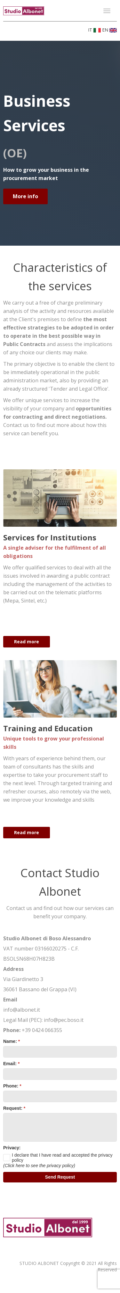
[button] (60, 1177)
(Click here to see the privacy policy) (39, 1165)
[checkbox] (60, 1157)
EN (109, 30)
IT (95, 30)
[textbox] (60, 1051)
